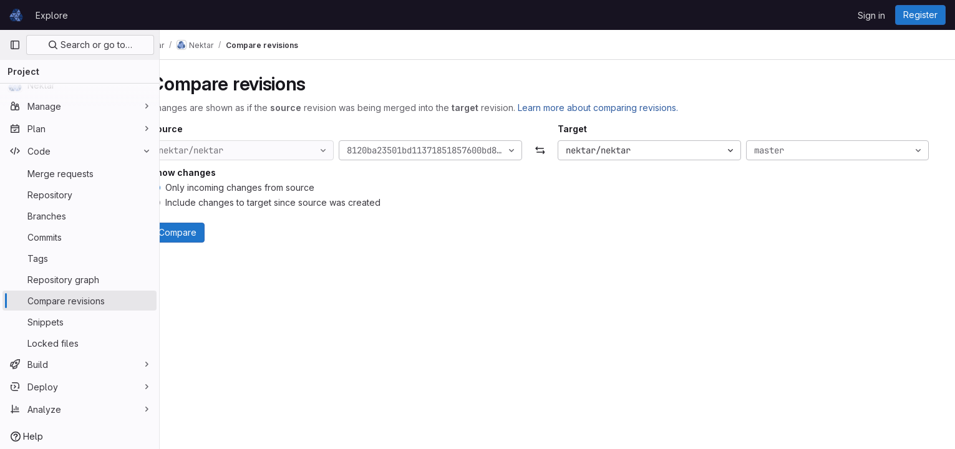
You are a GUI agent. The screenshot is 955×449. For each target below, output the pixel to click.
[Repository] (79, 195)
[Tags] (79, 258)
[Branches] (79, 216)
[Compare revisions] (79, 301)
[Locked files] (79, 343)
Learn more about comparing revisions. (622, 107)
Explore (52, 15)
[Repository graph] (79, 279)
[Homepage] (16, 15)
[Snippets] (79, 322)
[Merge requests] (79, 173)
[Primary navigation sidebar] (15, 45)
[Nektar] (79, 85)
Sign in (871, 15)
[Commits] (79, 237)
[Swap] (557, 150)
